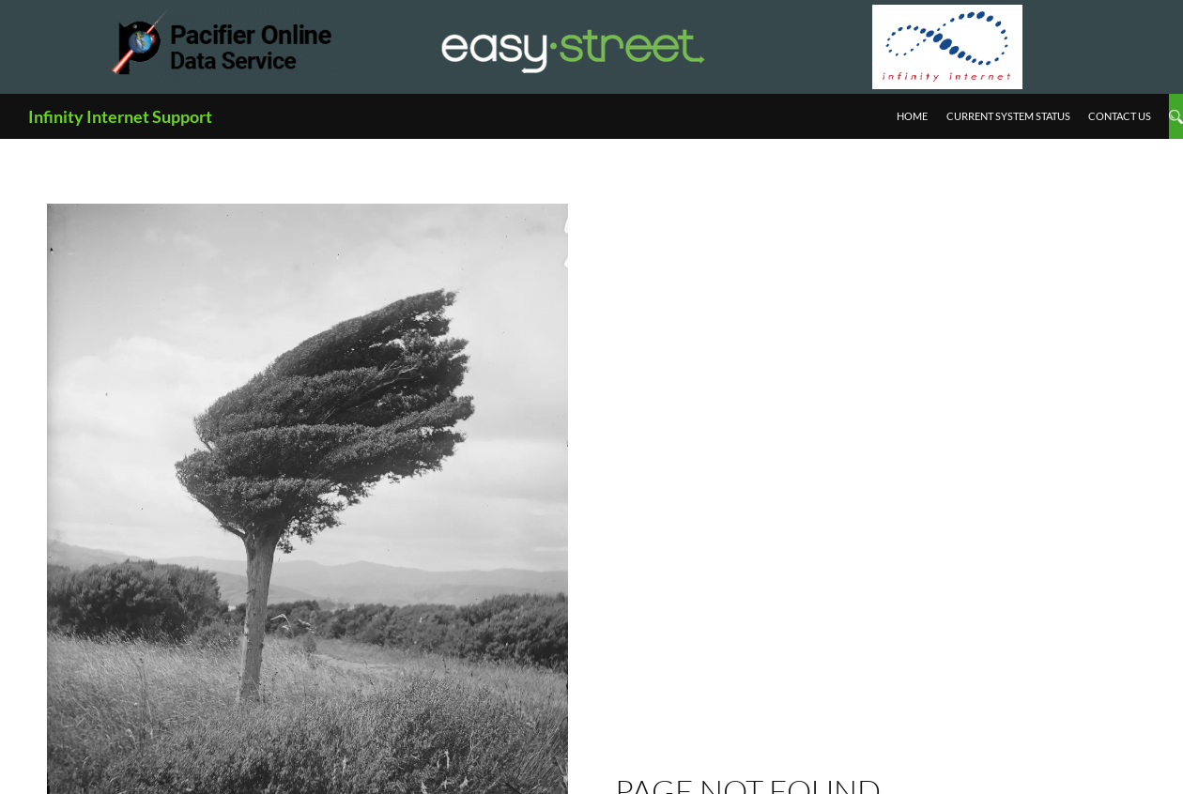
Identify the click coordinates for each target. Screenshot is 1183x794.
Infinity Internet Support (120, 116)
